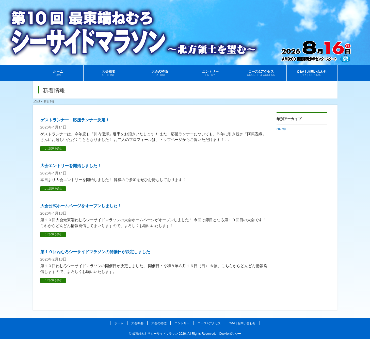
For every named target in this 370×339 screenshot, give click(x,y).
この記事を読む (53, 148)
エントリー (182, 323)
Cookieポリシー (230, 333)
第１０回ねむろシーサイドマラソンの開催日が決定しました (95, 252)
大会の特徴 (159, 323)
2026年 (281, 129)
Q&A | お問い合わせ (242, 323)
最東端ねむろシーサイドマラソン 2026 (159, 333)
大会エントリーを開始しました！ (70, 166)
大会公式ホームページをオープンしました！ (81, 206)
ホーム (118, 323)
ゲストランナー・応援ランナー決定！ (74, 120)
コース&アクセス (209, 323)
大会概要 (137, 323)
